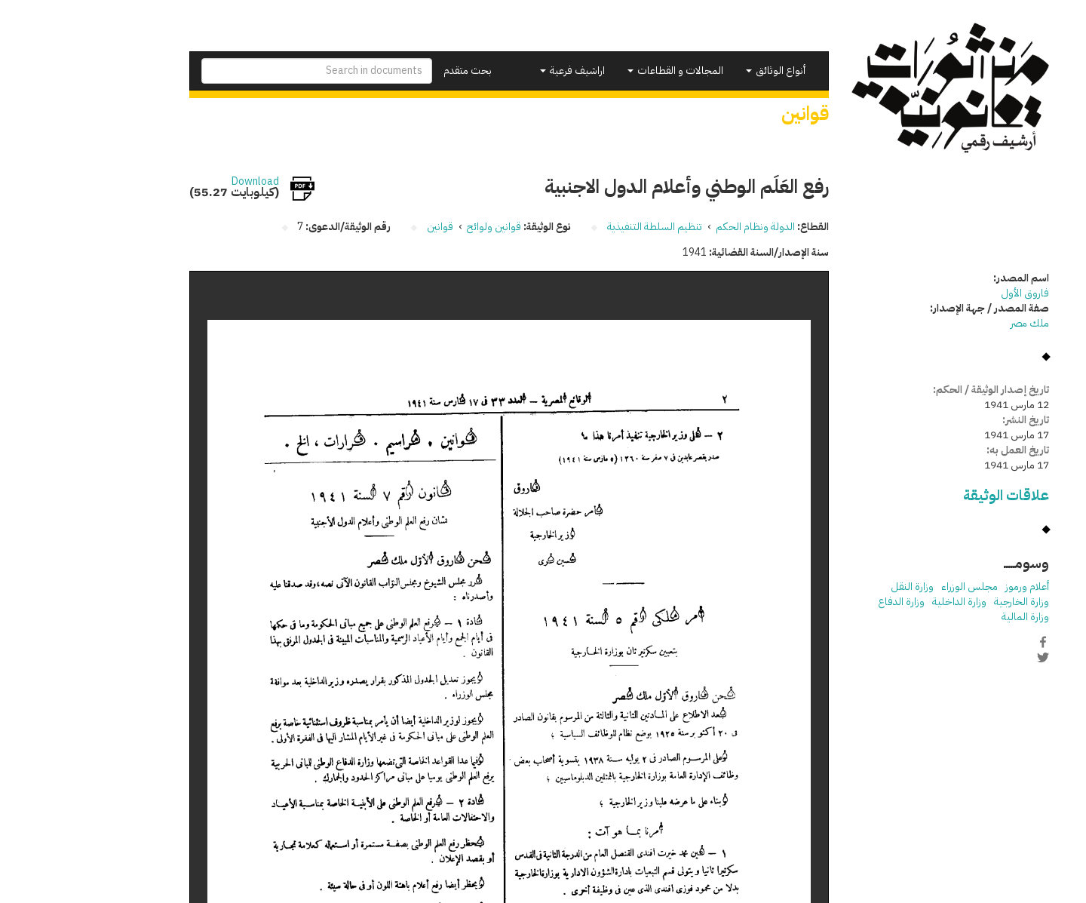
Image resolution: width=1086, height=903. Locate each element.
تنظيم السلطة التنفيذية (578, 227)
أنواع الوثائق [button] (699, 70)
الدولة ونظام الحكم (679, 227)
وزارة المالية (949, 617)
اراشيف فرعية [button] (496, 70)
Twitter (967, 658)
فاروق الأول (949, 293)
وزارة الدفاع (825, 602)
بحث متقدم (391, 70)
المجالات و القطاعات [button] (599, 70)
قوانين (364, 227)
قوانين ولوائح (418, 227)
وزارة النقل (835, 586)
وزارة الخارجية (945, 602)
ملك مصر (953, 323)
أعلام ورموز (951, 586)
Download (179, 182)
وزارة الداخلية (883, 602)
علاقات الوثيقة (930, 495)
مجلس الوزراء (893, 586)
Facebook (967, 642)
